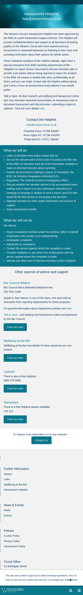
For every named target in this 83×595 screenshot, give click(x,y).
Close (73, 580)
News (7, 510)
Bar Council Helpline (17, 283)
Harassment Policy (14, 546)
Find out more (15, 327)
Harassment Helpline (16, 489)
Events (8, 515)
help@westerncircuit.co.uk (41, 124)
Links (7, 479)
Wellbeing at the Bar (17, 340)
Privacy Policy (12, 541)
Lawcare (9, 371)
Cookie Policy (11, 535)
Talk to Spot (10, 314)
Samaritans (11, 402)
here (42, 108)
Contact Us (41, 440)
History (8, 474)
